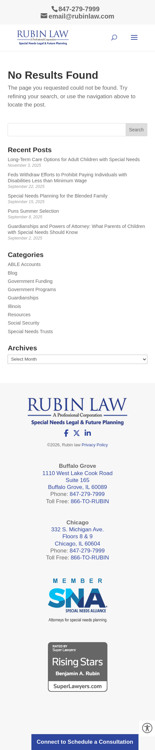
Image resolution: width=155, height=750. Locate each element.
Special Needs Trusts (30, 331)
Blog (12, 273)
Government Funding (30, 281)
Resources (19, 314)
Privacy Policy (95, 444)
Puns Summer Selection (33, 211)
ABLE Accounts (24, 264)
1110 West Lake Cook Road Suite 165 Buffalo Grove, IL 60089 (77, 480)
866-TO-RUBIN (90, 501)
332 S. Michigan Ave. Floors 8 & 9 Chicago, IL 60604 (77, 536)
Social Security (23, 323)
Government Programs (32, 289)
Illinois (14, 306)
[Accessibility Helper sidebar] (147, 728)
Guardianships (23, 297)
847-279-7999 (79, 9)
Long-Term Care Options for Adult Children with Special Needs (74, 159)
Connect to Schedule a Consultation (85, 742)
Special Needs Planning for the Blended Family (57, 196)
